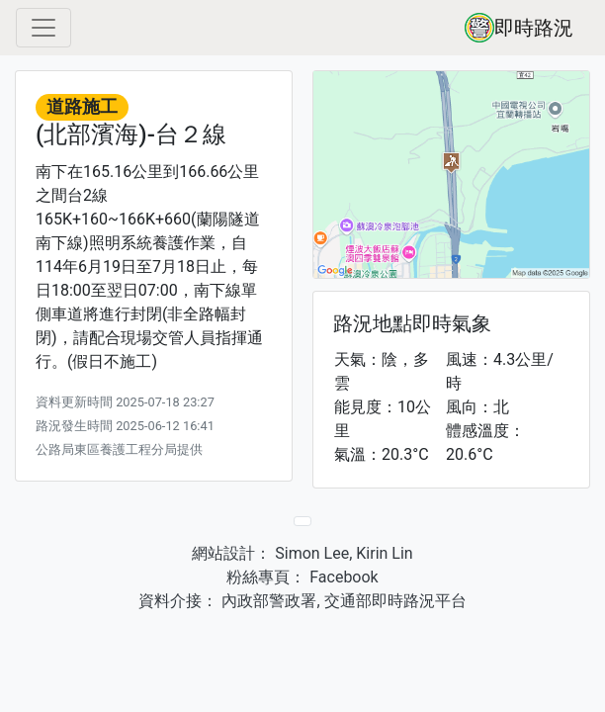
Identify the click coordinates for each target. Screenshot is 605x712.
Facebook (341, 577)
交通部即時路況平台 (395, 600)
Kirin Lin (384, 553)
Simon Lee (310, 553)
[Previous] (302, 521)
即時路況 (519, 28)
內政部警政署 (266, 600)
